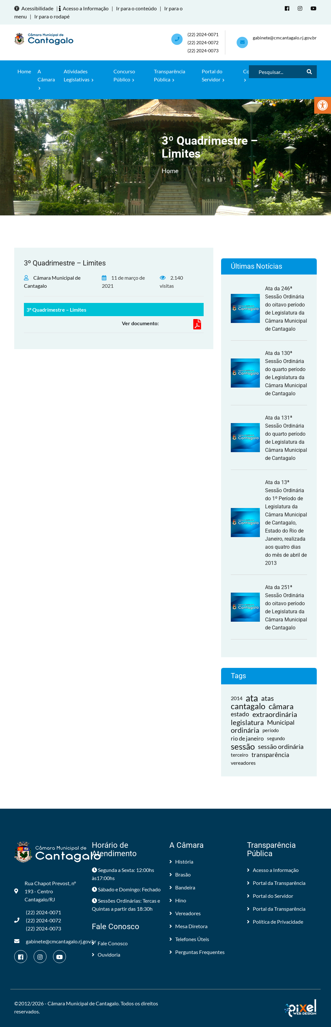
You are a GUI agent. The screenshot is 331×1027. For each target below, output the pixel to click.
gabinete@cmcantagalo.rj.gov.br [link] (285, 37)
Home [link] (24, 71)
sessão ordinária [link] (281, 746)
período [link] (270, 730)
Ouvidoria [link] (106, 954)
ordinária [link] (245, 730)
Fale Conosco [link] (110, 943)
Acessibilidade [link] (34, 8)
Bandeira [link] (182, 887)
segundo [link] (276, 738)
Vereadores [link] (185, 913)
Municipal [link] (280, 722)
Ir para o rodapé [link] (51, 16)
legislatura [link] (247, 722)
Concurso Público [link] (124, 75)
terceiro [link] (239, 755)
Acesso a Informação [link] (85, 8)
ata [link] (252, 698)
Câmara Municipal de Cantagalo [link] (83, 1003)
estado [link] (240, 714)
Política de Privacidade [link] (275, 921)
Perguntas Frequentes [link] (197, 952)
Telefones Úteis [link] (189, 939)
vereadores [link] (243, 763)
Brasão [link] (180, 874)
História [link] (181, 861)
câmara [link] (281, 706)
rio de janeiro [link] (247, 738)
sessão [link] (243, 746)
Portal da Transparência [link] (276, 883)
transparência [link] (270, 754)
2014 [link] (236, 698)
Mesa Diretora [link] (188, 926)
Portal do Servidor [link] (213, 75)
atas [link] (267, 698)
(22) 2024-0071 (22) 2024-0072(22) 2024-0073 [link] (203, 42)
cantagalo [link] (248, 706)
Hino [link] (177, 900)
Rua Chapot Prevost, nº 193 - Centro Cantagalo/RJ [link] (45, 891)
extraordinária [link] (274, 714)
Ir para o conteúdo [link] (136, 8)
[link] (322, 105)
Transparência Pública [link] (169, 75)
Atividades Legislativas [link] (78, 75)
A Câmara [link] (46, 79)
